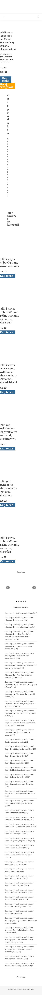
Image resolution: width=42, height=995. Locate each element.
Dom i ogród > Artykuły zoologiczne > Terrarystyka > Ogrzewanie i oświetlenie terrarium (21, 920)
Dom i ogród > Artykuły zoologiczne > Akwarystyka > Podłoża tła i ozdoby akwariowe (19, 646)
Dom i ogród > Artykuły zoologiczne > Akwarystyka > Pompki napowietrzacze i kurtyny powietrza (21, 665)
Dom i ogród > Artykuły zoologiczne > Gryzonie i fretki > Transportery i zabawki (19, 732)
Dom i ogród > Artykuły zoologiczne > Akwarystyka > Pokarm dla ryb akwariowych (19, 655)
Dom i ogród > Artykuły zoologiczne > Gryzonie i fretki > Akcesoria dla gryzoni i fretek (21, 684)
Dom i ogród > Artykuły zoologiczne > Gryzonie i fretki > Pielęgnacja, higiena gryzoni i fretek (20, 703)
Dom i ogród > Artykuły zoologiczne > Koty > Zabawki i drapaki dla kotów (19, 803)
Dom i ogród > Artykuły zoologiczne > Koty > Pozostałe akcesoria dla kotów (19, 784)
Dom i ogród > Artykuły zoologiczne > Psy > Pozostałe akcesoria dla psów (19, 854)
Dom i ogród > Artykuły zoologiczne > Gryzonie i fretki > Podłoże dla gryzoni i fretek (20, 713)
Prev (8, 587)
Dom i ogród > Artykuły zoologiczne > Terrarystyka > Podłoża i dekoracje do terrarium (19, 930)
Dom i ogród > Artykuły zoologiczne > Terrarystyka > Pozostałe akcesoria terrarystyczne (19, 949)
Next (34, 587)
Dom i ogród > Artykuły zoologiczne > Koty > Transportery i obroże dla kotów (20, 793)
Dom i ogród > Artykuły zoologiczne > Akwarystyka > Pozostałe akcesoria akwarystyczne (19, 675)
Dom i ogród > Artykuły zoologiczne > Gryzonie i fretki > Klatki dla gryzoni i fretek (20, 694)
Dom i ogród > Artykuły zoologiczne (21, 613)
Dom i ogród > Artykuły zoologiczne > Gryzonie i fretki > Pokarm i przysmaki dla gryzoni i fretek (20, 722)
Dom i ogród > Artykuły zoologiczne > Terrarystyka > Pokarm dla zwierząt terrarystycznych (19, 939)
